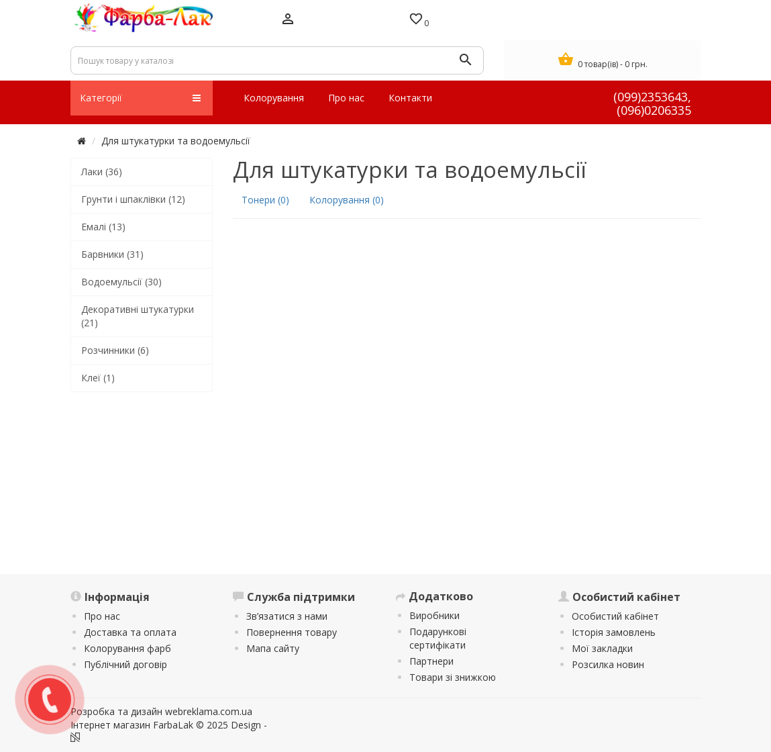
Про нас (102, 616)
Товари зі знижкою (452, 677)
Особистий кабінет (615, 616)
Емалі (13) (103, 226)
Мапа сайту (272, 648)
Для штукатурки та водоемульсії (175, 140)
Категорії (140, 98)
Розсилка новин (608, 664)
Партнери (431, 661)
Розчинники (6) (115, 350)
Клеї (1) (98, 377)
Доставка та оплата (130, 632)
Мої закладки (602, 648)
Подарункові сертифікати (437, 638)
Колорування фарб (127, 648)
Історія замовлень (614, 632)
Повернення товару (291, 632)
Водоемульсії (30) (121, 281)
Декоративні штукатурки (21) (137, 316)
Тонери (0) (265, 199)
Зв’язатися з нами (286, 616)
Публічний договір (125, 664)
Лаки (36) (101, 171)
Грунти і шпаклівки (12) (133, 199)
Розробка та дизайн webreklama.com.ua (161, 711)
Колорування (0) (346, 199)
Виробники (434, 615)
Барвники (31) (112, 254)
